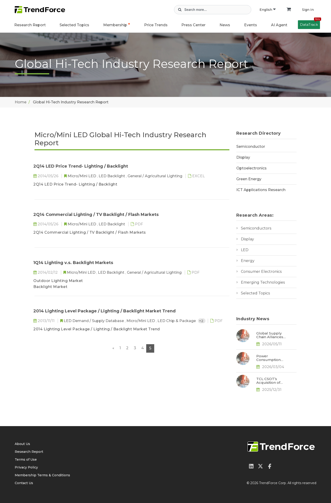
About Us (22, 444)
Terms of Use (26, 459)
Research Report (30, 25)
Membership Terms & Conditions (42, 475)
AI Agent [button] (279, 25)
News (225, 25)
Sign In (308, 10)
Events (250, 25)
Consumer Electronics (261, 271)
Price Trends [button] (156, 25)
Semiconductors (256, 228)
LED (244, 250)
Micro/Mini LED (82, 176)
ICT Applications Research (260, 190)
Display (243, 157)
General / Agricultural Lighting (155, 176)
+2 (201, 321)
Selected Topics (255, 293)
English (268, 10)
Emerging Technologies (263, 282)
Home (20, 102)
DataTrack (310, 23)
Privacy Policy (26, 467)
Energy (247, 261)
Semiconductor (250, 146)
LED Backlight (112, 176)
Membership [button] (115, 25)
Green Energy (248, 179)
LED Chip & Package (177, 321)
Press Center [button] (193, 25)
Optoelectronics (251, 168)
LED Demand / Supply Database (94, 321)
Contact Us (24, 483)
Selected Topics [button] (74, 25)
